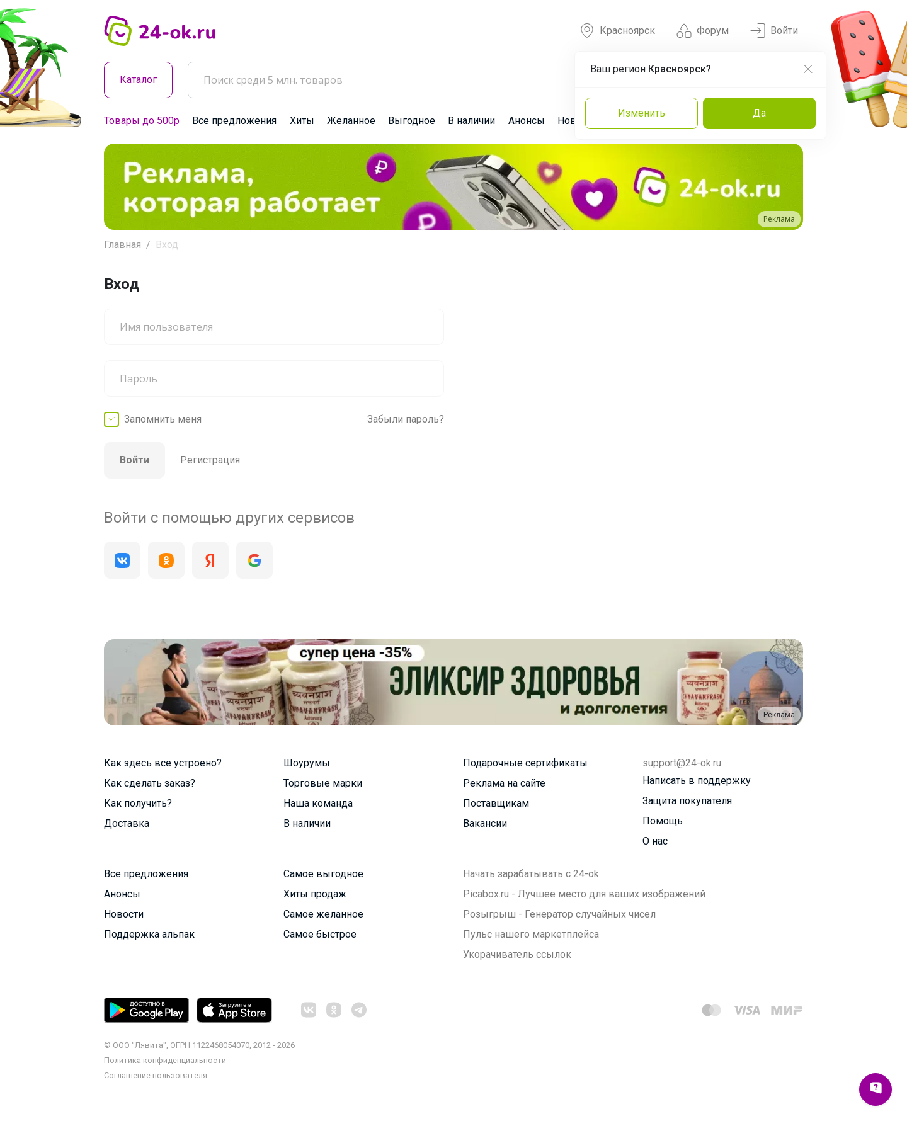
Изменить (641, 113)
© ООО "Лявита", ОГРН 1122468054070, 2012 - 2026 (199, 1045)
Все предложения (234, 121)
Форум (702, 30)
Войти (774, 30)
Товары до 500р (142, 121)
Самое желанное (323, 914)
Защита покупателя (687, 801)
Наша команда (318, 803)
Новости (124, 914)
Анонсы (526, 121)
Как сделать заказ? (149, 783)
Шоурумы (306, 763)
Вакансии (485, 823)
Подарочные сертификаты (525, 763)
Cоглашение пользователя (155, 1075)
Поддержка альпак (149, 934)
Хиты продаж (314, 894)
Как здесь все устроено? (163, 763)
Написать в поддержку (696, 781)
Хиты (302, 121)
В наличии (471, 121)
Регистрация (210, 460)
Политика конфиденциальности (165, 1060)
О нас (655, 841)
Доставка (126, 823)
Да (759, 113)
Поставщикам (496, 803)
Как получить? (138, 803)
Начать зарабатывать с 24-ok (531, 874)
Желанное (351, 121)
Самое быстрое (320, 934)
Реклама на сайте (504, 783)
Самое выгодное (323, 874)
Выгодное (411, 121)
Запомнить (163, 419)
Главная (122, 245)
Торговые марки (322, 783)
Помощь (662, 821)
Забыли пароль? (405, 419)
